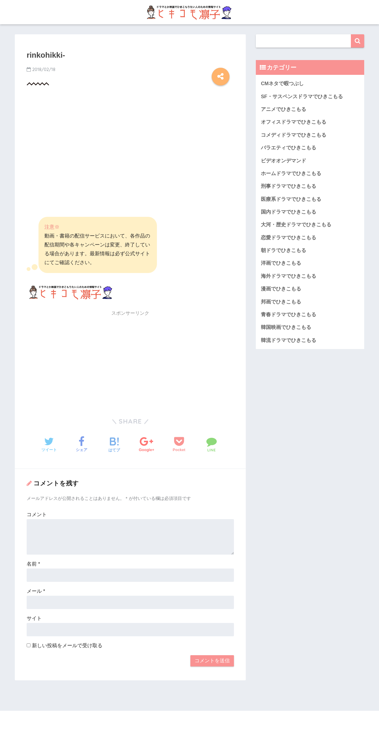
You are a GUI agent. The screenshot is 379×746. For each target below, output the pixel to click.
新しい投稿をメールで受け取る (67, 645)
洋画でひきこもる (281, 263)
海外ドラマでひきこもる (288, 276)
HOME (189, 722)
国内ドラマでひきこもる (288, 212)
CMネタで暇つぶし (282, 83)
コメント (37, 514)
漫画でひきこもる (281, 289)
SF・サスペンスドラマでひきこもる (302, 96)
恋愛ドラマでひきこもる (288, 237)
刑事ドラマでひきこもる (288, 186)
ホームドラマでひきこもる (291, 173)
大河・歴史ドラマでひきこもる (296, 224)
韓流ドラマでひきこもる (288, 340)
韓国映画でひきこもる (286, 327)
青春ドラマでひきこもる (288, 314)
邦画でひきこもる (281, 302)
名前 (33, 564)
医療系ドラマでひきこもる (291, 199)
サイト (34, 618)
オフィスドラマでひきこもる (293, 122)
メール (36, 591)
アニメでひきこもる (283, 109)
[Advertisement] (130, 140)
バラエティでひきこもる (288, 148)
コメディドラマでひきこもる (293, 135)
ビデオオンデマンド (283, 161)
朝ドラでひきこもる (283, 250)
